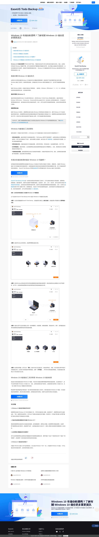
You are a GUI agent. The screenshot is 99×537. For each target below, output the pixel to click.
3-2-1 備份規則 (34, 188)
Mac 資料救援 (25, 534)
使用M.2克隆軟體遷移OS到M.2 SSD (50, 470)
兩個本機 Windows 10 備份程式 (21, 50)
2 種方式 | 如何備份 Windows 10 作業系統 (21, 470)
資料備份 (76, 97)
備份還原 (29, 42)
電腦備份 (76, 112)
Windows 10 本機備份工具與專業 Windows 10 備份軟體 (27, 60)
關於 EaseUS (11, 531)
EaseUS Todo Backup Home (18, 180)
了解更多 (60, 535)
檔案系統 (50, 139)
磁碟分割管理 (50, 2)
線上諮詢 (80, 146)
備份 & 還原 (59, 2)
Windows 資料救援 (26, 531)
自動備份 (76, 122)
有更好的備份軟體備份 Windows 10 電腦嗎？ (25, 56)
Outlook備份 (77, 132)
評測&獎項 (10, 534)
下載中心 (40, 534)
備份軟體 (35, 168)
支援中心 (40, 531)
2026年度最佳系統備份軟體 (47, 479)
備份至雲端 (76, 127)
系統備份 (76, 102)
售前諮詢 (80, 150)
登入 (93, 2)
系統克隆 (76, 107)
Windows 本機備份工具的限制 (21, 53)
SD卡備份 (76, 117)
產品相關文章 (26, 529)
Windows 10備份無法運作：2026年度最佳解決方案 (23, 479)
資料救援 (42, 2)
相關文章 (35, 42)
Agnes (15, 42)
